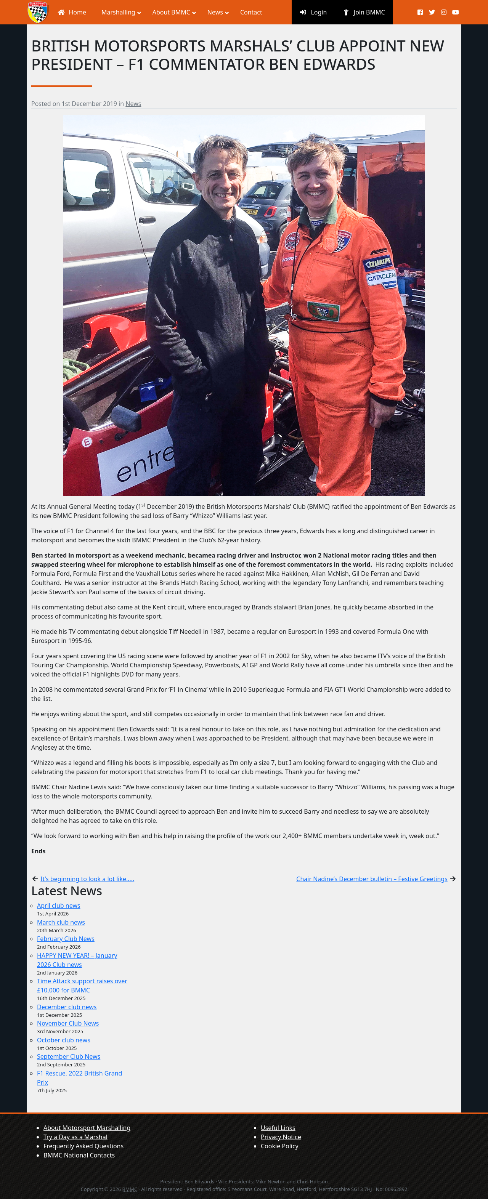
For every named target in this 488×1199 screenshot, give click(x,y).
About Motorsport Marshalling (86, 1128)
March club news (61, 922)
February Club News (66, 939)
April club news (58, 905)
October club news (63, 1040)
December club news (67, 1007)
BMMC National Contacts (79, 1155)
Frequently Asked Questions (83, 1146)
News (133, 103)
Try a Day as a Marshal (75, 1137)
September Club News (68, 1056)
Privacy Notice (281, 1137)
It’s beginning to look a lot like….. (87, 879)
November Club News (68, 1023)
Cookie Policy (280, 1146)
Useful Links (278, 1128)
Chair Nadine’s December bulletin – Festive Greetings (371, 879)
